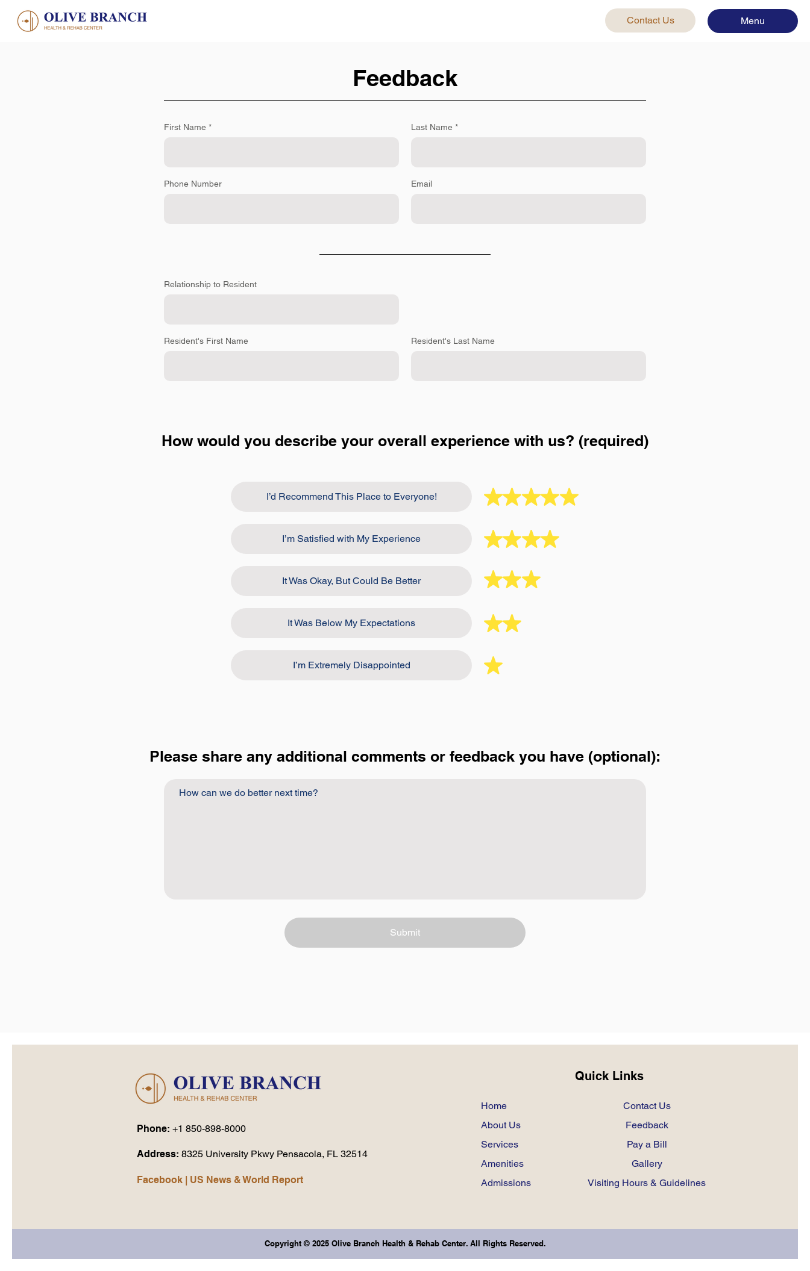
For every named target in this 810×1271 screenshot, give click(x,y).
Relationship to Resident (210, 284)
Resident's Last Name (453, 341)
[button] (753, 21)
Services (499, 1144)
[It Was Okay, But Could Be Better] (351, 581)
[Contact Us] (650, 20)
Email (421, 183)
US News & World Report (246, 1180)
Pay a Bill (647, 1144)
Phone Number (193, 183)
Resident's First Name (206, 341)
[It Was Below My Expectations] (351, 623)
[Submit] (405, 933)
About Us (501, 1125)
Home (494, 1105)
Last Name (432, 127)
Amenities (502, 1163)
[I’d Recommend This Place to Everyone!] (351, 497)
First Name (185, 127)
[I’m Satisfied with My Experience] (351, 539)
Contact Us (647, 1105)
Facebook (160, 1180)
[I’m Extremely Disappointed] (351, 665)
